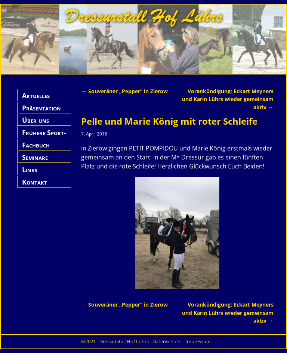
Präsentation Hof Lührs (41, 112)
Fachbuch (36, 144)
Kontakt (34, 181)
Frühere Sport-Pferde (44, 137)
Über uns (35, 120)
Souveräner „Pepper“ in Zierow (124, 91)
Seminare (35, 157)
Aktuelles (36, 95)
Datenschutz (166, 341)
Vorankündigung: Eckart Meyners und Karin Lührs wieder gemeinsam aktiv (228, 99)
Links (29, 169)
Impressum (198, 341)
